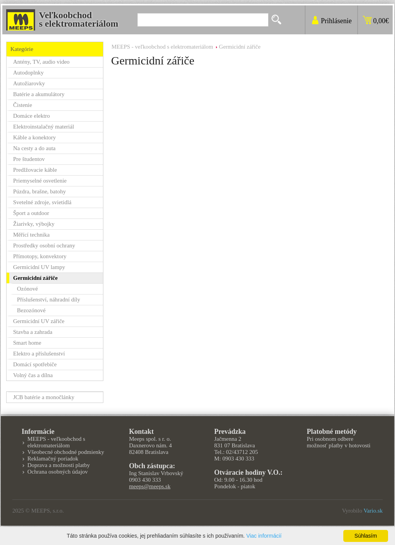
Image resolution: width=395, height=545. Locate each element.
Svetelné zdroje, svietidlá (42, 202)
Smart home (27, 343)
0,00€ (381, 21)
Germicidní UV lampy (39, 267)
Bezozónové (31, 310)
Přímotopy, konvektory (39, 256)
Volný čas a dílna (33, 375)
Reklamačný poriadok (52, 458)
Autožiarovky (29, 83)
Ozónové (27, 289)
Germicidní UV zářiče (38, 321)
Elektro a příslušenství (39, 353)
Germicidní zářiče (240, 47)
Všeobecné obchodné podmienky (65, 452)
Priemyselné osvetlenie (40, 181)
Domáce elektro (31, 116)
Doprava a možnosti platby (58, 465)
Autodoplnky (28, 72)
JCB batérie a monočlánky (43, 397)
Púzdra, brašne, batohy (39, 191)
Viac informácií (264, 536)
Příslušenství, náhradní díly (48, 299)
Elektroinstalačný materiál (43, 127)
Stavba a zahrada (32, 332)
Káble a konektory (34, 137)
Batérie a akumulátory (38, 94)
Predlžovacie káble (35, 170)
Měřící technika (31, 235)
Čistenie (22, 105)
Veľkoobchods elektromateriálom (78, 19)
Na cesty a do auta (34, 148)
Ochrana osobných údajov (57, 472)
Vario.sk (373, 511)
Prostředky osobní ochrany (44, 245)
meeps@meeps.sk (149, 486)
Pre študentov (29, 159)
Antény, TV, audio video (41, 62)
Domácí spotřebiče (35, 364)
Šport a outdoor (31, 213)
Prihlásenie (336, 21)
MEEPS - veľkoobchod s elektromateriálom (162, 47)
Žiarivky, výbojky (33, 224)
